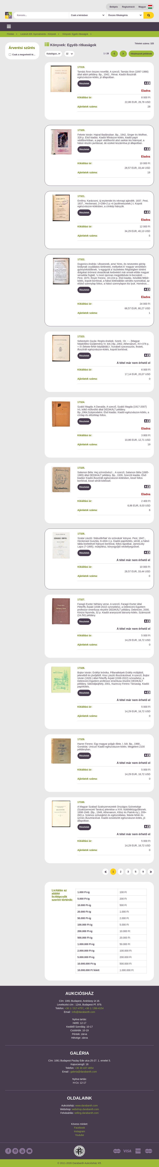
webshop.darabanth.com (85, 1109)
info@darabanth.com (83, 1012)
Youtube (79, 1135)
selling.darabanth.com (86, 1113)
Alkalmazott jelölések (141, 54)
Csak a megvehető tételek (25, 54)
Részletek (84, 83)
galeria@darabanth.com (83, 1071)
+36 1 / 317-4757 (74, 1008)
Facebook (79, 1127)
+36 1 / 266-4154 (94, 1008)
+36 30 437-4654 (84, 1068)
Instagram (79, 1131)
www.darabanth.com (86, 1105)
